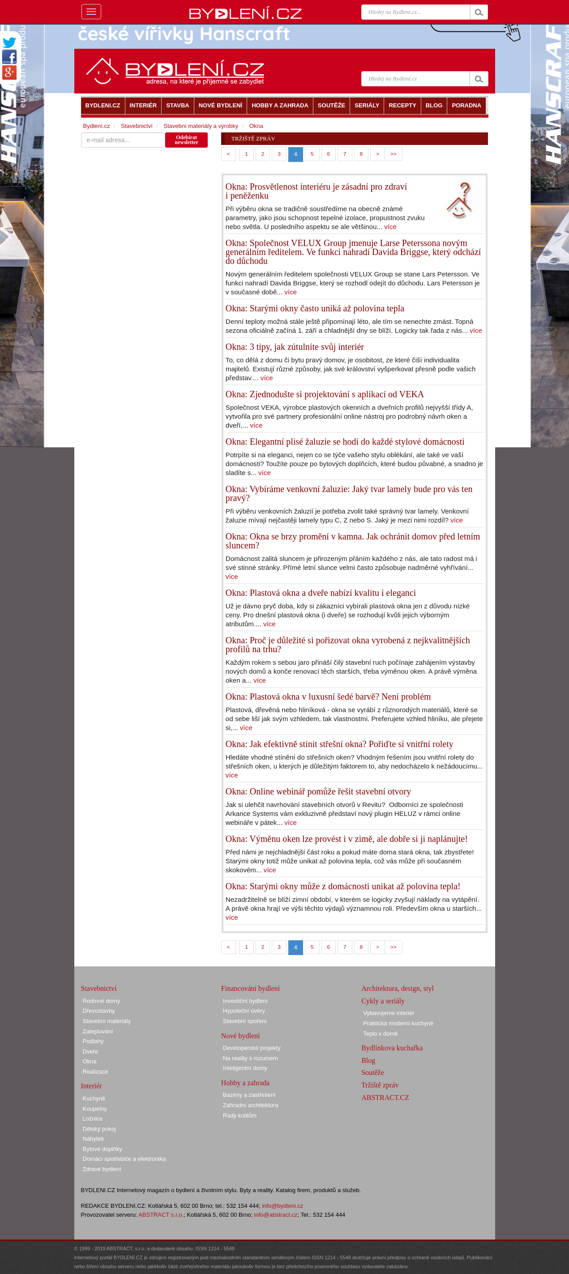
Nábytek (93, 1138)
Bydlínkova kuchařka (392, 1048)
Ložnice (93, 1118)
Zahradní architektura (250, 1105)
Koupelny (95, 1108)
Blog (368, 1060)
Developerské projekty (252, 1048)
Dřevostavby (99, 1010)
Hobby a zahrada (245, 1083)
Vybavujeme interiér (388, 1013)
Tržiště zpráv (379, 1085)
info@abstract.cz (276, 1214)
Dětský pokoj (99, 1128)
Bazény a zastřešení (249, 1094)
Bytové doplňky (102, 1149)
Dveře (90, 1051)
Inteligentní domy (245, 1068)
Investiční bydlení (245, 1001)
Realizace (95, 1071)
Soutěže (372, 1072)
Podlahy (93, 1041)
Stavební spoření (245, 1021)
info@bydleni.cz (282, 1205)
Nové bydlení (240, 1036)
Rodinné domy (101, 1001)
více (390, 226)
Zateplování (98, 1031)
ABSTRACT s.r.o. (161, 1214)
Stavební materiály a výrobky (200, 126)
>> (393, 154)
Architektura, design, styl (397, 988)
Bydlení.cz (96, 126)
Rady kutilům (240, 1115)
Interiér (91, 1086)
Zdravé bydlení (102, 1169)
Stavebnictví (137, 126)
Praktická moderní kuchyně (398, 1023)
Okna (256, 126)
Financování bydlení (250, 988)
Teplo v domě (380, 1033)
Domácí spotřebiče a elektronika (124, 1158)
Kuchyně (94, 1098)
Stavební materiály (107, 1021)
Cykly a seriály (383, 1001)
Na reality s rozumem (250, 1058)
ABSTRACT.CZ (385, 1097)
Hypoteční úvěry (244, 1010)
